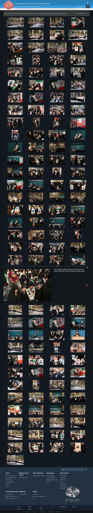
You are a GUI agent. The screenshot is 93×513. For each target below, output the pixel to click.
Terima (55, 277)
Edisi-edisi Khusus (38, 473)
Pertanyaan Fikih (26, 6)
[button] (88, 6)
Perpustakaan (50, 473)
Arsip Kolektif (36, 6)
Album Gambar (23, 9)
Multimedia (22, 491)
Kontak (35, 491)
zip (86, 13)
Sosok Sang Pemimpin (12, 491)
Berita (7, 473)
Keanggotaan (42, 511)
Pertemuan (31, 9)
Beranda (18, 6)
